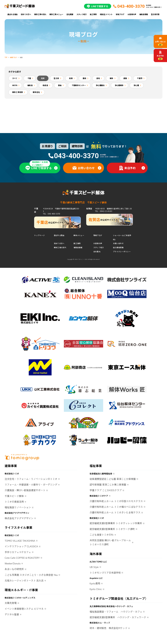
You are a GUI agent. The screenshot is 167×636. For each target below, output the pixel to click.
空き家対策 (155, 14)
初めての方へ (26, 14)
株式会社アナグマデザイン (19, 518)
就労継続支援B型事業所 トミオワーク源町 (112, 529)
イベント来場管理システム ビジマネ (24, 608)
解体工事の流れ (40, 14)
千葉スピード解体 (14, 496)
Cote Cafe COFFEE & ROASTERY (22, 557)
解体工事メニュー (56, 14)
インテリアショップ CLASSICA (21, 546)
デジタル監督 (12, 614)
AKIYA (14, 85)
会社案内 (96, 251)
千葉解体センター (79, 85)
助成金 (45, 85)
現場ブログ (120, 14)
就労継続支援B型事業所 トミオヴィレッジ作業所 (116, 523)
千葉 (29, 78)
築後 (60, 85)
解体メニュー (79, 235)
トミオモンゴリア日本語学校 (105, 572)
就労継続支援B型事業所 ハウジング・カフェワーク (118, 617)
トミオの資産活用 (14, 501)
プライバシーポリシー (122, 251)
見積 (71, 78)
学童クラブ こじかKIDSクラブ (106, 490)
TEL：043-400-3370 (51, 213)
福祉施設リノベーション (18, 507)
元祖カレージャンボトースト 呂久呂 (24, 580)
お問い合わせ (118, 243)
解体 (111, 78)
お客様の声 (132, 14)
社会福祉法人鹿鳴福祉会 (101, 473)
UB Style (94, 567)
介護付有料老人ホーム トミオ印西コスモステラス (116, 501)
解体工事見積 (17, 92)
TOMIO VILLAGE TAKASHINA (20, 540)
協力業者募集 (118, 247)
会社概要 (69, 14)
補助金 (30, 85)
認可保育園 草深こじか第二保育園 (108, 484)
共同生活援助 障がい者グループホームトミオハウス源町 (110, 542)
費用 (84, 78)
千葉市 (139, 78)
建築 (125, 78)
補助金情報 (143, 14)
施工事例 (93, 14)
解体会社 (36, 92)
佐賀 (43, 78)
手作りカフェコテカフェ (18, 552)
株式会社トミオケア (99, 495)
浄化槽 (136, 85)
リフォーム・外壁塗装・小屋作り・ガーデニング (31, 484)
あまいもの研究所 (14, 569)
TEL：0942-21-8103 (103, 211)
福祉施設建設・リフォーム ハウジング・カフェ (116, 611)
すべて (14, 78)
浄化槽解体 (119, 85)
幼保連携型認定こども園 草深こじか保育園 (113, 479)
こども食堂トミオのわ (102, 534)
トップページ (39, 235)
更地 (98, 78)
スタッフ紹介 (81, 14)
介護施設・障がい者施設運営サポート (25, 490)
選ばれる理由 (12, 14)
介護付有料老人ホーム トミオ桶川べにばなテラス (116, 506)
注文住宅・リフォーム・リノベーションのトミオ (31, 479)
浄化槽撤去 (100, 85)
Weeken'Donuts (12, 563)
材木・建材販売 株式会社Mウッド (108, 628)
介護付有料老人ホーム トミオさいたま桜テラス (115, 512)
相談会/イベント (106, 14)
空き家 (56, 78)
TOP (6, 57)
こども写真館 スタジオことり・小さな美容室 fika (31, 574)
